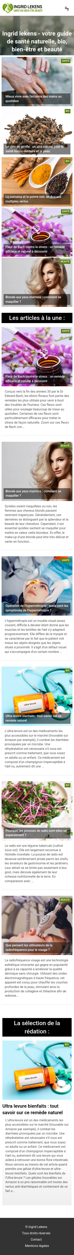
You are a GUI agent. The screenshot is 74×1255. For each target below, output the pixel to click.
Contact (36, 1239)
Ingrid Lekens (37, 1227)
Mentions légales (37, 1246)
